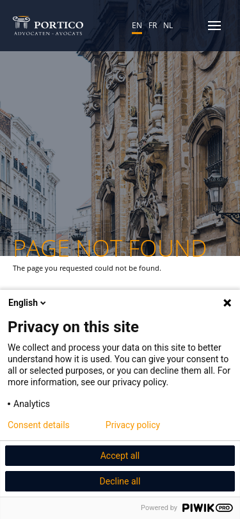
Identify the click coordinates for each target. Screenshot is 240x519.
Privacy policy (133, 425)
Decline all (120, 481)
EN (137, 25)
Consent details (39, 425)
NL (168, 25)
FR (152, 25)
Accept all (120, 456)
